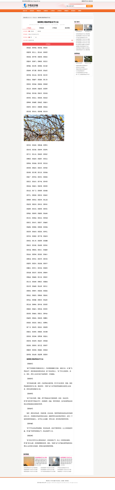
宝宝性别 (25, 37)
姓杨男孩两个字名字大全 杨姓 (30, 469)
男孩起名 (39, 10)
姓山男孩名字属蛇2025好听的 (83, 44)
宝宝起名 (32, 10)
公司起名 (59, 10)
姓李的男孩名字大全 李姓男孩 (30, 467)
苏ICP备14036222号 (41, 482)
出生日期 (25, 40)
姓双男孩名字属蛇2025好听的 (83, 48)
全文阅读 (39, 465)
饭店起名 (73, 10)
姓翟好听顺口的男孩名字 (81, 65)
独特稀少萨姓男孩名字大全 (82, 46)
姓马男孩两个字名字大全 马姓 (64, 469)
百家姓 (79, 10)
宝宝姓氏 (25, 34)
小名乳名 (53, 10)
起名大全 (91, 1)
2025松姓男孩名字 (80, 70)
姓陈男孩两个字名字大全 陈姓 (30, 471)
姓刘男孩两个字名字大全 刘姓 (47, 469)
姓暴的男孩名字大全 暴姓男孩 (83, 49)
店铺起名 (66, 10)
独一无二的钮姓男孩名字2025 (83, 74)
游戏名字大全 (85, 1)
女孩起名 (46, 10)
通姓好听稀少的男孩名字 (81, 69)
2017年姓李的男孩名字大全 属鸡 (48, 471)
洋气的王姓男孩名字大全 (63, 467)
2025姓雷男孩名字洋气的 (81, 72)
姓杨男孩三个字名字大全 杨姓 (64, 471)
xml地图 (62, 480)
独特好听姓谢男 (79, 63)
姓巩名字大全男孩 (80, 67)
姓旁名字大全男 (88, 63)
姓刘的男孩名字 (79, 31)
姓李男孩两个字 (88, 31)
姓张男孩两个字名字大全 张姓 (47, 467)
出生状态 (25, 31)
